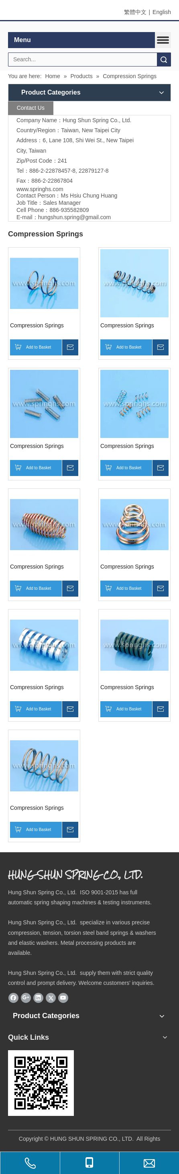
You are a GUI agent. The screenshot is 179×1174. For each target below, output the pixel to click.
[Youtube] (63, 998)
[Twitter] (51, 998)
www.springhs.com (39, 189)
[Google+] (26, 998)
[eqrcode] (41, 1083)
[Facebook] (13, 998)
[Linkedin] (38, 998)
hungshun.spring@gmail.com (74, 217)
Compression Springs (37, 325)
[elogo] (89, 27)
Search (164, 59)
